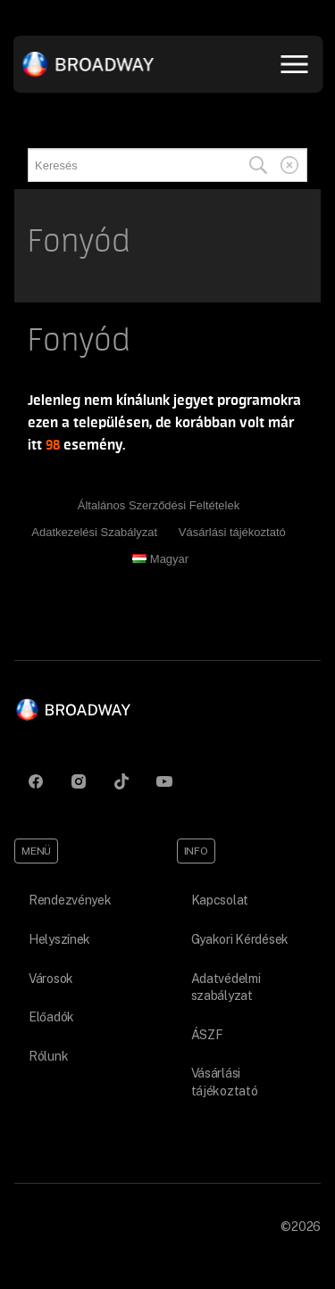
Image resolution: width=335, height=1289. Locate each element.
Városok (51, 978)
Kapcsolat (219, 900)
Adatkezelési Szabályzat (94, 532)
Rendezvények (70, 900)
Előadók (51, 1017)
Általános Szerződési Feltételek (158, 505)
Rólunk (48, 1056)
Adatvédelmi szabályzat (226, 987)
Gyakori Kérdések (240, 939)
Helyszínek (59, 939)
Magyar (160, 559)
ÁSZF (207, 1035)
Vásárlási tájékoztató (232, 532)
